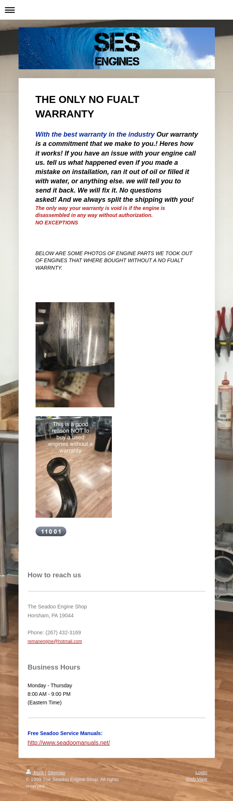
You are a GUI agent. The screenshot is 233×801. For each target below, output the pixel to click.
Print (35, 772)
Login (201, 772)
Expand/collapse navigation (116, 10)
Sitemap (56, 772)
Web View (196, 779)
